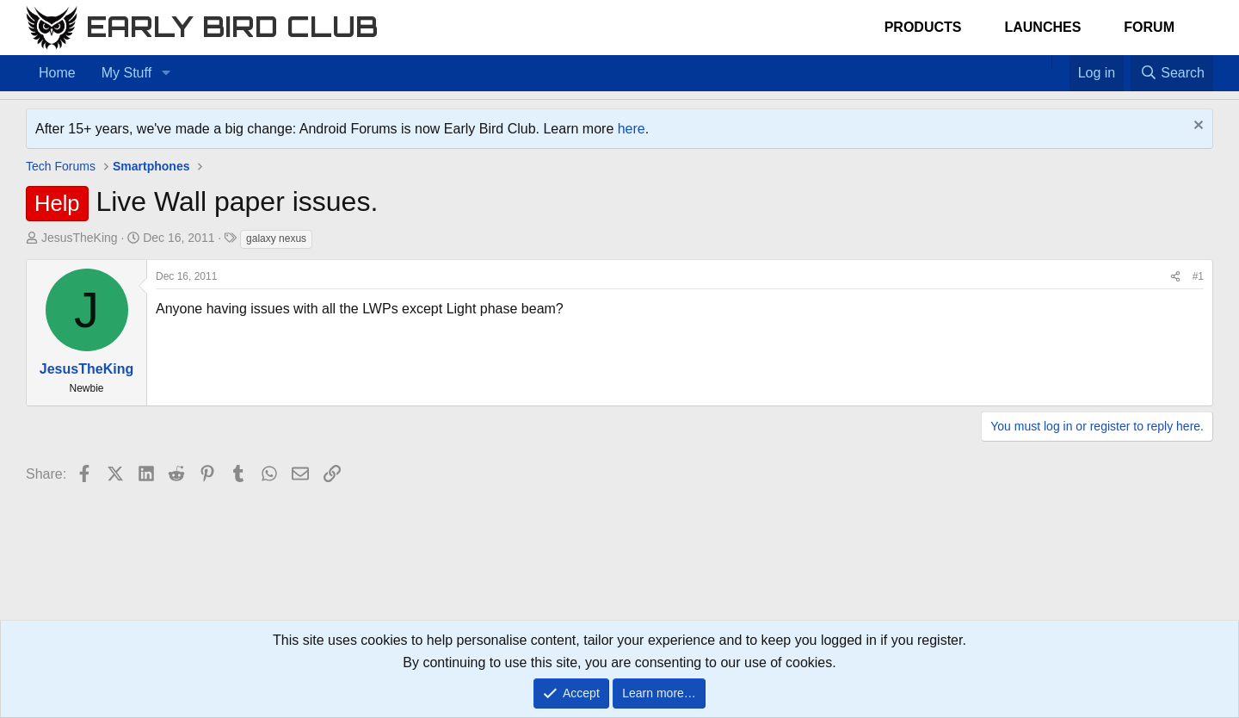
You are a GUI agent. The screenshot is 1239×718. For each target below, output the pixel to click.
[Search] (1172, 73)
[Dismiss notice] (1196, 127)
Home (57, 72)
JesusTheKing (79, 237)
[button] (165, 73)
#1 (1198, 276)
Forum (1149, 27)
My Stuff (126, 72)
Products (923, 27)
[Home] (1042, 62)
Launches (1042, 27)
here (631, 128)
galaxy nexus (276, 238)
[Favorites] (1060, 62)
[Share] (1175, 277)
